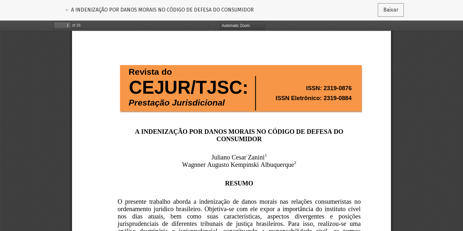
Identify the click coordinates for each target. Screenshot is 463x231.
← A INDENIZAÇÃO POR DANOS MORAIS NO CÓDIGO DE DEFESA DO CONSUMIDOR (159, 9)
